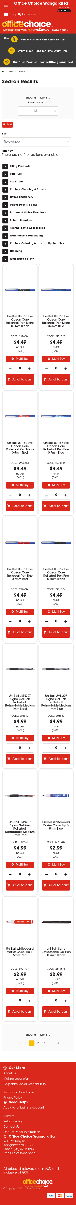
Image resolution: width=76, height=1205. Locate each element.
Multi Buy (21, 359)
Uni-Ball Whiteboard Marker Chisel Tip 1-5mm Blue (56, 825)
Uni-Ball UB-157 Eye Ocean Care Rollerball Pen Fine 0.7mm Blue (56, 448)
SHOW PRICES (64, 8)
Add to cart (22, 379)
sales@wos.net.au (24, 1153)
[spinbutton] (20, 368)
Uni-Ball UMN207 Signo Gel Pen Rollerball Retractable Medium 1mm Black (20, 703)
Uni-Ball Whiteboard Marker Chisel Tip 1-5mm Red (20, 952)
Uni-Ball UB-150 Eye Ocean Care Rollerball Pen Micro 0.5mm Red (20, 448)
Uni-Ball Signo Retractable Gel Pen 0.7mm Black (56, 952)
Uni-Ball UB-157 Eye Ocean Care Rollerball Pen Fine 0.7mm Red (20, 574)
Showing (38, 98)
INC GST (63, 11)
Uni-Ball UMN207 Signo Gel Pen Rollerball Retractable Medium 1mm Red (20, 829)
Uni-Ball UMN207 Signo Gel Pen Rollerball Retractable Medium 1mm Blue (56, 703)
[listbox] (38, 111)
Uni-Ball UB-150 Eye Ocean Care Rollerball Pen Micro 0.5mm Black (20, 321)
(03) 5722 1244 (24, 1149)
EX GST (58, 11)
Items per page (38, 103)
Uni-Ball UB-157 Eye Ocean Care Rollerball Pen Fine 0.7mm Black (56, 574)
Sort (4, 134)
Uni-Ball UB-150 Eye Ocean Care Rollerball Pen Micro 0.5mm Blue (56, 321)
